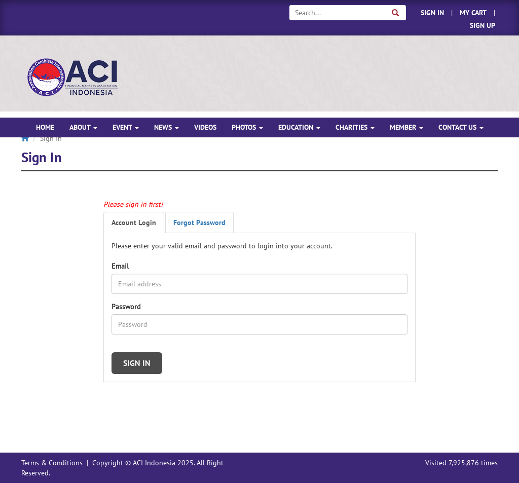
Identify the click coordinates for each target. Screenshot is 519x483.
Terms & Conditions (52, 462)
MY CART (473, 12)
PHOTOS (247, 127)
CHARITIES (355, 127)
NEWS (166, 127)
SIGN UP (482, 25)
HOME (45, 127)
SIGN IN (432, 12)
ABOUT (83, 127)
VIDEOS (205, 127)
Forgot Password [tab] (199, 222)
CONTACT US (461, 127)
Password (126, 306)
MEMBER (406, 127)
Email (120, 266)
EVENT (126, 127)
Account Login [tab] (134, 222)
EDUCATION (299, 127)
